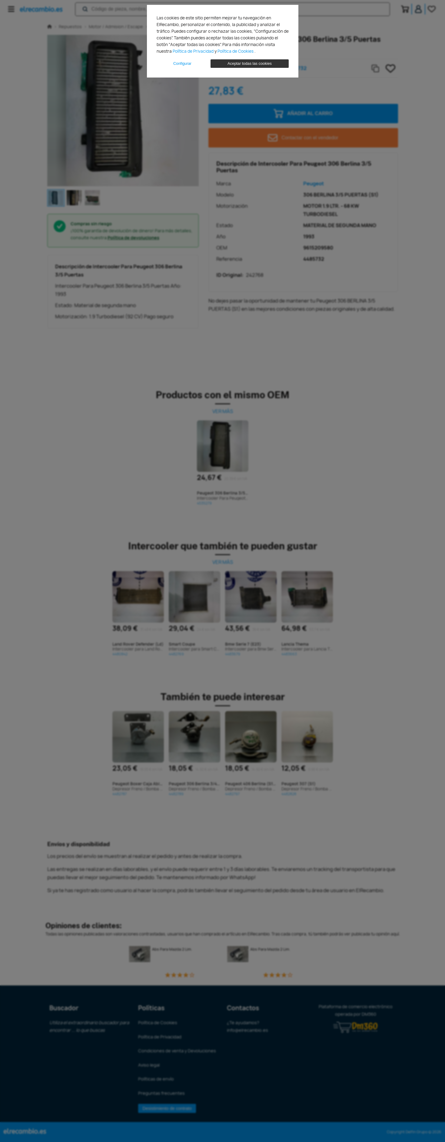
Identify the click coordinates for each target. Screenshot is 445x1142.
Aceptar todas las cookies (249, 63)
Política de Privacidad (193, 51)
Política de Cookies (236, 51)
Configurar (182, 63)
